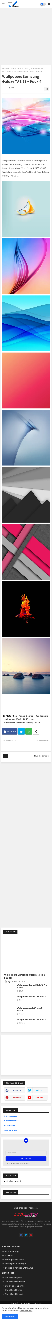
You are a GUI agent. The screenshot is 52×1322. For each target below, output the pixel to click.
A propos (25, 1303)
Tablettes (10, 1125)
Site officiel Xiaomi (14, 1294)
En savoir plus (26, 1310)
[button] (49, 4)
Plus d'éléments (41, 756)
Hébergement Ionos (14, 1259)
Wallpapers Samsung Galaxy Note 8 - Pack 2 (25, 976)
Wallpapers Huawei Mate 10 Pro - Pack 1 (32, 986)
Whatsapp (28, 731)
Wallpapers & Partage (15, 1263)
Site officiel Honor (13, 1290)
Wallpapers (42, 716)
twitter (39, 1090)
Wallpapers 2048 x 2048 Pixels (18, 719)
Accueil (5, 68)
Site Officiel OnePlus (15, 1286)
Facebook (11, 731)
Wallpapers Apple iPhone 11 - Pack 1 (30, 1009)
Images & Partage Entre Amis (19, 1267)
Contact (37, 1303)
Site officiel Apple (13, 1277)
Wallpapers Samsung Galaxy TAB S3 (27, 68)
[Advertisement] (26, 36)
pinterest (16, 1097)
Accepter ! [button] (10, 1316)
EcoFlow (8, 1255)
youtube (39, 1097)
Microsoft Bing (12, 1251)
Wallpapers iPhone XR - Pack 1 (31, 1019)
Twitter (21, 731)
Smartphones (12, 1121)
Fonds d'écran (26, 716)
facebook (16, 1090)
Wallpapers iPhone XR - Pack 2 (31, 996)
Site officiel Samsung (15, 1281)
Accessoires (11, 1116)
